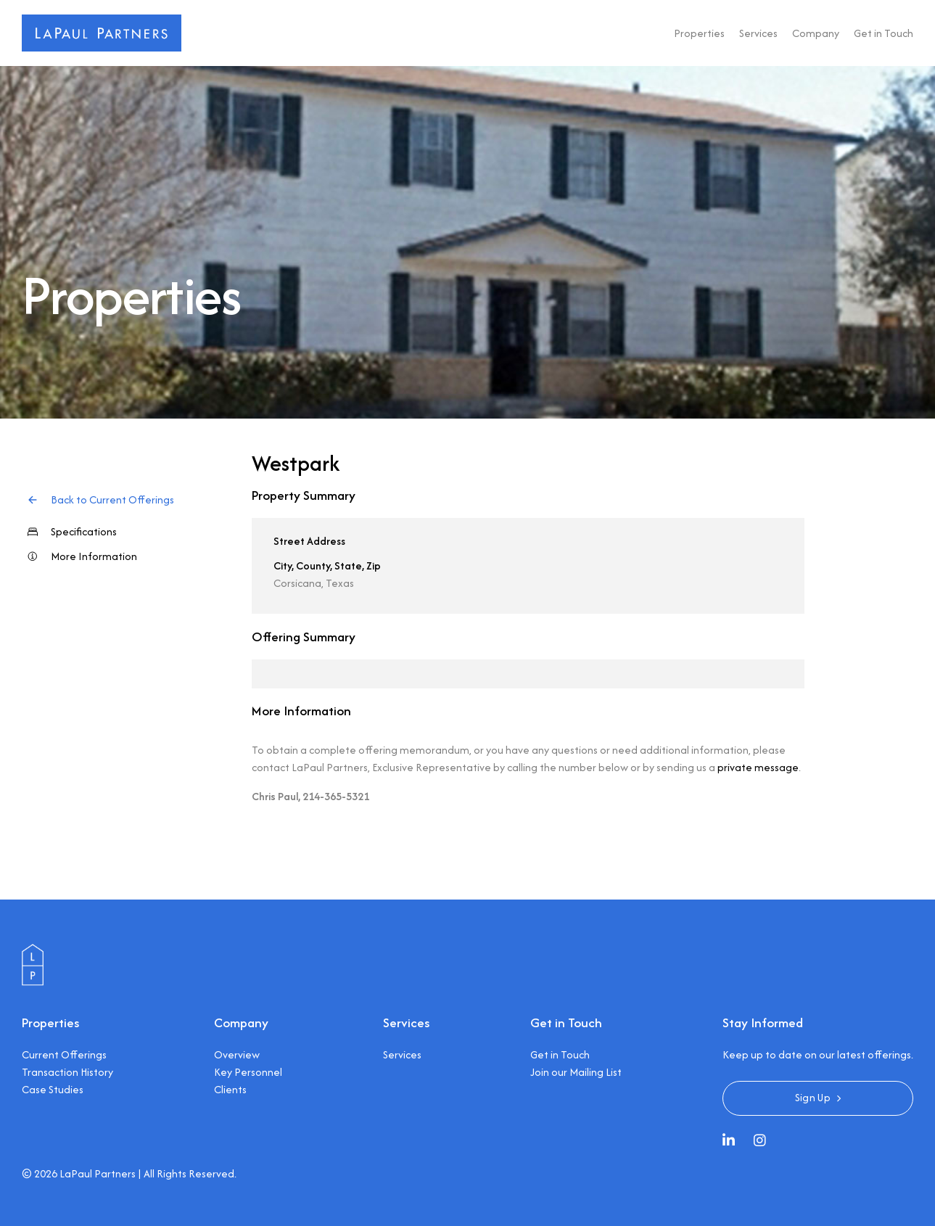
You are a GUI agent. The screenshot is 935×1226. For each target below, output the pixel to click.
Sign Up (813, 1097)
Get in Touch (883, 33)
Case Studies (52, 1089)
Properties (699, 33)
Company (815, 33)
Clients (230, 1089)
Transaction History (67, 1071)
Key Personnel (248, 1071)
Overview (237, 1054)
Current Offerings (64, 1054)
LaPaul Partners (97, 1173)
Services (758, 33)
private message (758, 767)
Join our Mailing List (576, 1071)
